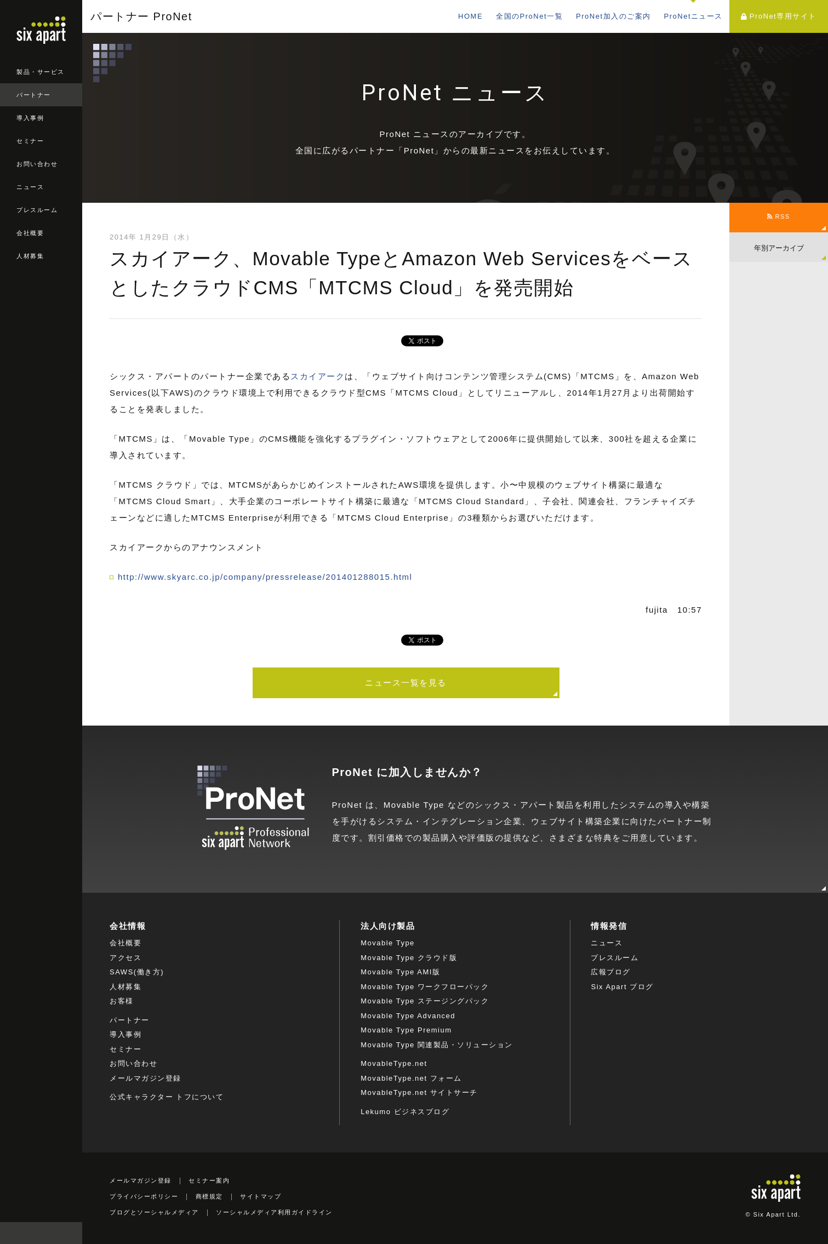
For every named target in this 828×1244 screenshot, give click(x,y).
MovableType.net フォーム (411, 1078)
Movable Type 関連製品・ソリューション (437, 1045)
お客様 (122, 1001)
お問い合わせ (37, 164)
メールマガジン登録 (145, 1078)
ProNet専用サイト (778, 16)
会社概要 (30, 233)
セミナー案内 (209, 1180)
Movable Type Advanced (408, 1016)
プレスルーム (37, 210)
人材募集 (30, 256)
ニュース (30, 187)
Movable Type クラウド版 (409, 958)
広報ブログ (611, 972)
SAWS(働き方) (137, 972)
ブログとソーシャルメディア (154, 1212)
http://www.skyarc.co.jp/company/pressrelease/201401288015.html (265, 576)
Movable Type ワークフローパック (425, 987)
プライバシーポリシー (144, 1196)
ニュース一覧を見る (406, 682)
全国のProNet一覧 (529, 16)
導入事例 (30, 118)
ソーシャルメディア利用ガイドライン (274, 1212)
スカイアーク (317, 376)
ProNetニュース (693, 16)
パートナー (33, 95)
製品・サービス (40, 72)
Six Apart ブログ (622, 987)
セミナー (30, 141)
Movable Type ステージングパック (425, 1001)
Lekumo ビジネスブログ (405, 1112)
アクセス (125, 958)
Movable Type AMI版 (400, 972)
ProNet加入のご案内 (613, 16)
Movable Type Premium (406, 1030)
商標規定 (209, 1196)
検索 (71, 1233)
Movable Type (388, 943)
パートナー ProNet (141, 16)
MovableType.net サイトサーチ (419, 1092)
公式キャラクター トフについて (167, 1097)
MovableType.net (394, 1063)
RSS (778, 216)
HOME (470, 16)
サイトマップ (260, 1196)
